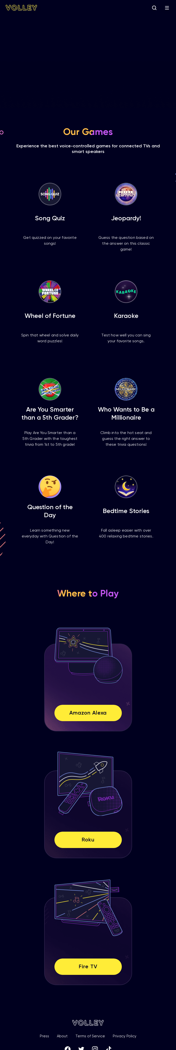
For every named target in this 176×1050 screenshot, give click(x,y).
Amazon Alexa (88, 713)
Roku (88, 840)
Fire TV (88, 966)
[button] (167, 7)
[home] (21, 7)
